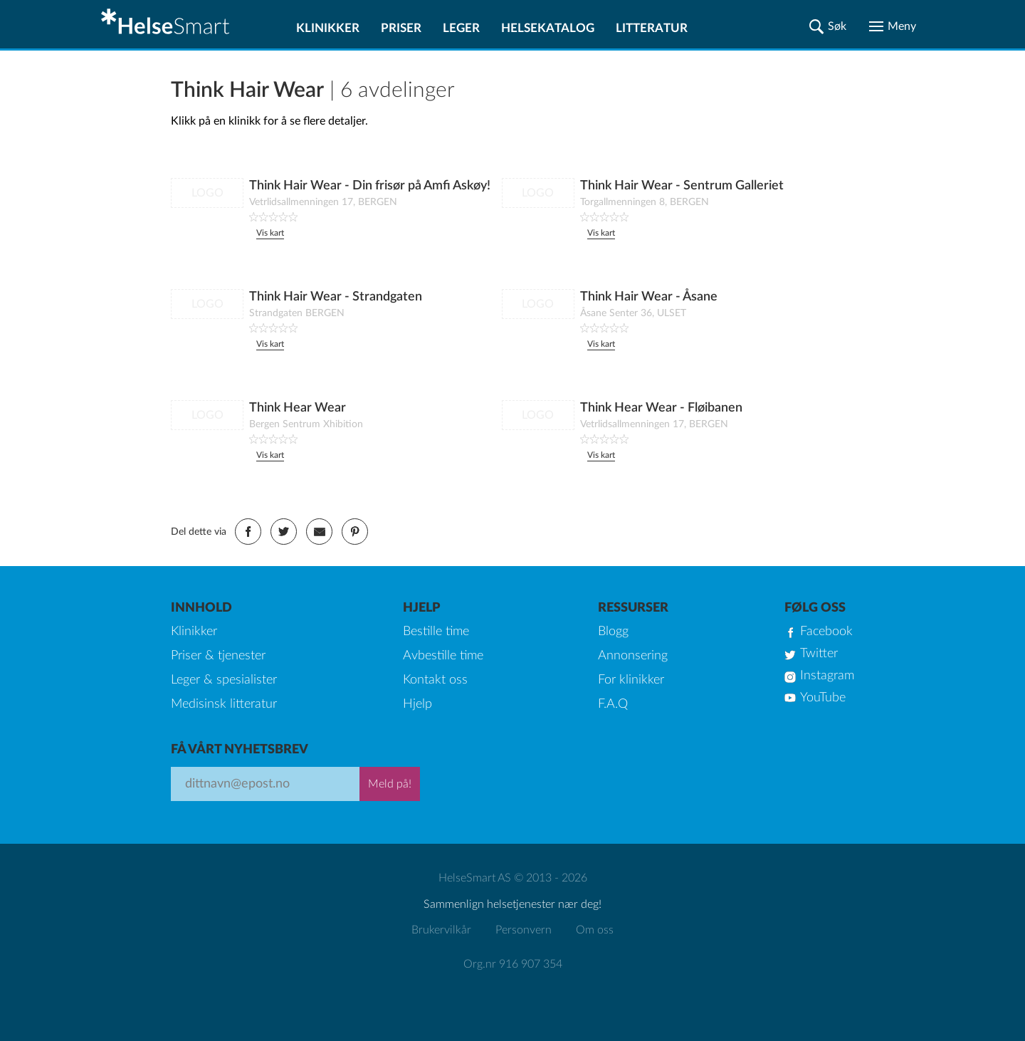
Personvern (523, 930)
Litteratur (652, 28)
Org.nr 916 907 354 (512, 964)
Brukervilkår (441, 930)
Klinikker (327, 28)
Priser (401, 28)
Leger (461, 28)
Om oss (595, 930)
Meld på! (389, 784)
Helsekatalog (547, 28)
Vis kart (270, 233)
